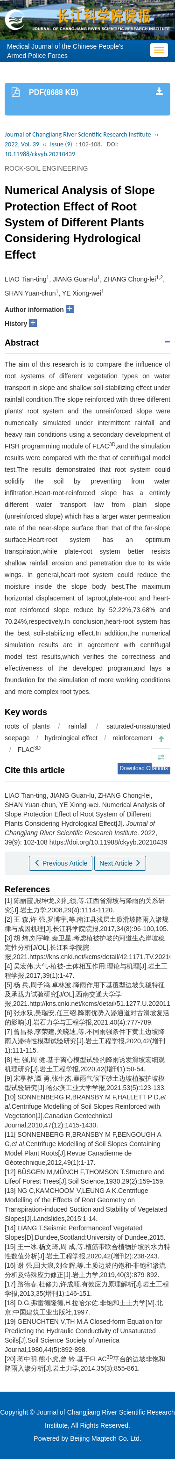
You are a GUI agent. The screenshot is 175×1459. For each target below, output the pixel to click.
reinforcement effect (141, 738)
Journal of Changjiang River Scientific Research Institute (78, 134)
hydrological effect (71, 738)
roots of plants (27, 726)
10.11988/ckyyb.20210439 (40, 154)
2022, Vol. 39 (22, 144)
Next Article (120, 863)
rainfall (78, 726)
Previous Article (60, 863)
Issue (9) (61, 144)
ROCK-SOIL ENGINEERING (46, 168)
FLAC (29, 749)
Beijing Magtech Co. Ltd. (105, 1438)
